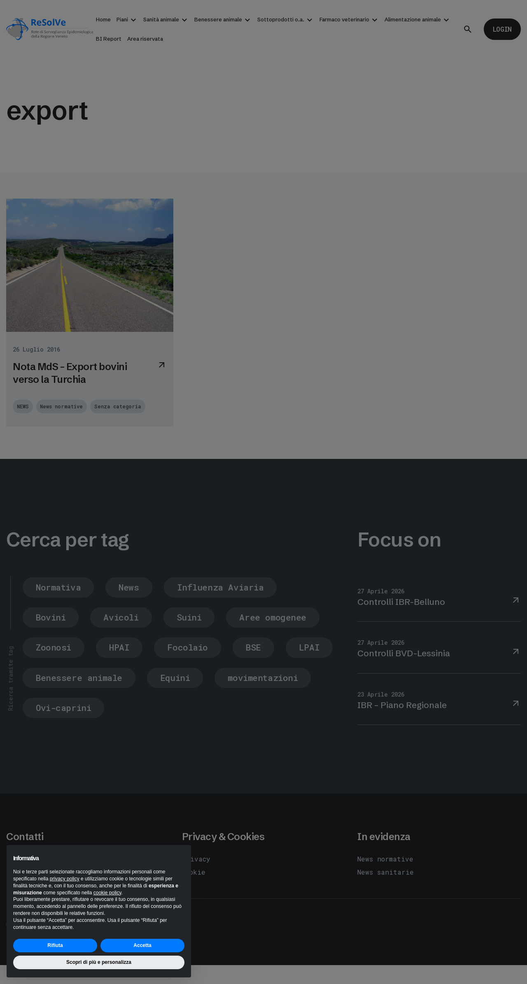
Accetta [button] (142, 945)
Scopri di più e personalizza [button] (98, 962)
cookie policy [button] (107, 893)
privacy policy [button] (64, 879)
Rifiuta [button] (55, 945)
